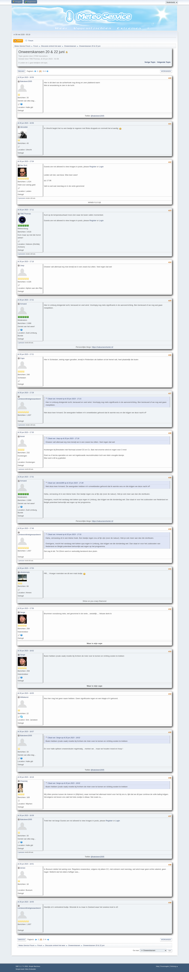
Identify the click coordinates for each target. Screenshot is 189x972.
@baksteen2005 (97, 116)
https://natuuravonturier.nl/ (102, 347)
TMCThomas (25, 214)
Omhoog (21, 939)
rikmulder (24, 127)
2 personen (21, 198)
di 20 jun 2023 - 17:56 (26, 608)
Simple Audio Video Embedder (26, 969)
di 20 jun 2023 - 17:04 (26, 161)
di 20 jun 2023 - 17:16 (26, 262)
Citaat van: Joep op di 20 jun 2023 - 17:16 (63, 439)
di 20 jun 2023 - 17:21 (26, 300)
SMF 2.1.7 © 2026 (22, 966)
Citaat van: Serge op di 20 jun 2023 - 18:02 (64, 738)
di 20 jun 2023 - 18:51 (26, 864)
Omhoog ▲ (174, 966)
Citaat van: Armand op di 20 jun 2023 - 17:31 (64, 535)
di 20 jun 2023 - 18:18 (26, 777)
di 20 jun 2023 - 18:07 (26, 732)
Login (101, 167)
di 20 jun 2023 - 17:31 (26, 477)
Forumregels (164, 966)
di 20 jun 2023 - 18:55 (26, 902)
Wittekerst (24, 697)
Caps (22, 358)
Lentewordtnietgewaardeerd (29, 399)
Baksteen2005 (26, 81)
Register (92, 167)
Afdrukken (166, 71)
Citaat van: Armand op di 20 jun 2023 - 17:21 (64, 399)
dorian (22, 868)
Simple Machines (34, 966)
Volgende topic (164, 62)
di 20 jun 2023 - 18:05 (26, 693)
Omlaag (21, 71)
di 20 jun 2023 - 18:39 (26, 815)
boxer (22, 436)
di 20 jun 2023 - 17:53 (26, 568)
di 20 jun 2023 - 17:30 (26, 432)
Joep (22, 265)
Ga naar (136, 950)
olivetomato (25, 572)
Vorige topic (150, 62)
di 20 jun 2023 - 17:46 (26, 528)
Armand (23, 304)
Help (157, 966)
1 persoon (21, 342)
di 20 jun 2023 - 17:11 (26, 210)
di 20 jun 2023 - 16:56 (26, 77)
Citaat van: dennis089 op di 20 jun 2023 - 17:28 (65, 483)
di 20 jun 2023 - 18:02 (26, 651)
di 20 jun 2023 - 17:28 (26, 393)
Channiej (23, 781)
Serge (22, 612)
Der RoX (23, 165)
